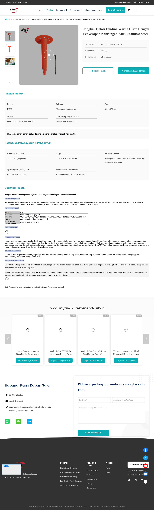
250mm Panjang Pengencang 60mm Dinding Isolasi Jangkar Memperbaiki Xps (28, 354)
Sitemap (89, 484)
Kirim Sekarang (93, 432)
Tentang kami (75, 10)
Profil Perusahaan (92, 470)
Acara (101, 10)
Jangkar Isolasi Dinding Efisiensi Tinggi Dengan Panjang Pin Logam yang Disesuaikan (93, 354)
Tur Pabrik (90, 475)
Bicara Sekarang (116, 10)
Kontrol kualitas (92, 479)
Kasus (108, 468)
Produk (50, 10)
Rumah (41, 10)
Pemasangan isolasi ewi (57, 287)
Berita (108, 472)
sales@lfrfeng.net (16, 401)
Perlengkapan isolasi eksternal (35, 287)
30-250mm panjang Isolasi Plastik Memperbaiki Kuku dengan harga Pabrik (126, 354)
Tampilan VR (61, 10)
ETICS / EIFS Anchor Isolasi (32, 19)
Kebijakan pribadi (35, 506)
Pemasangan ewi (15, 287)
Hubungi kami (89, 10)
